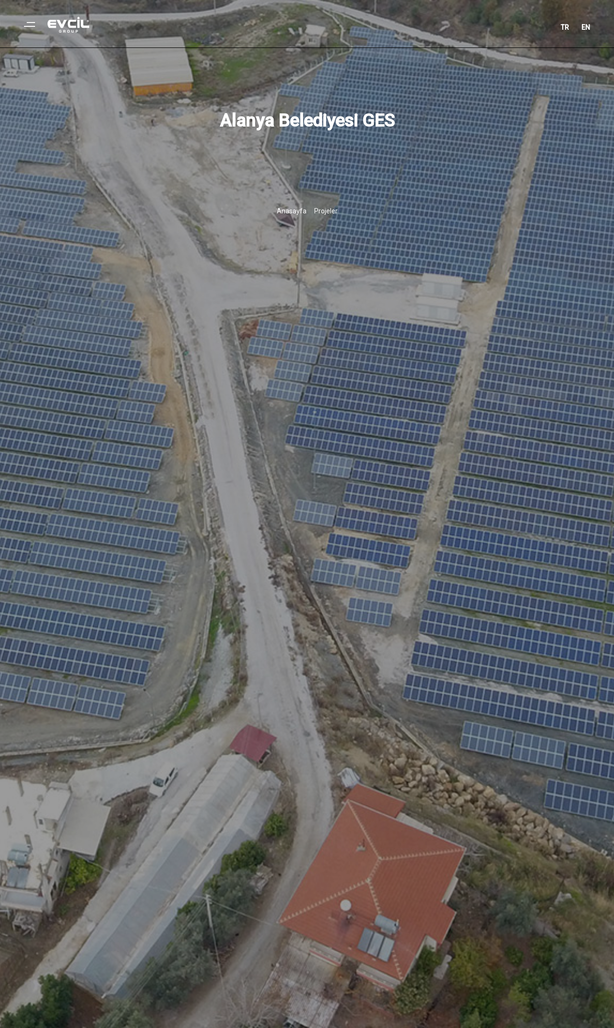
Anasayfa (292, 211)
